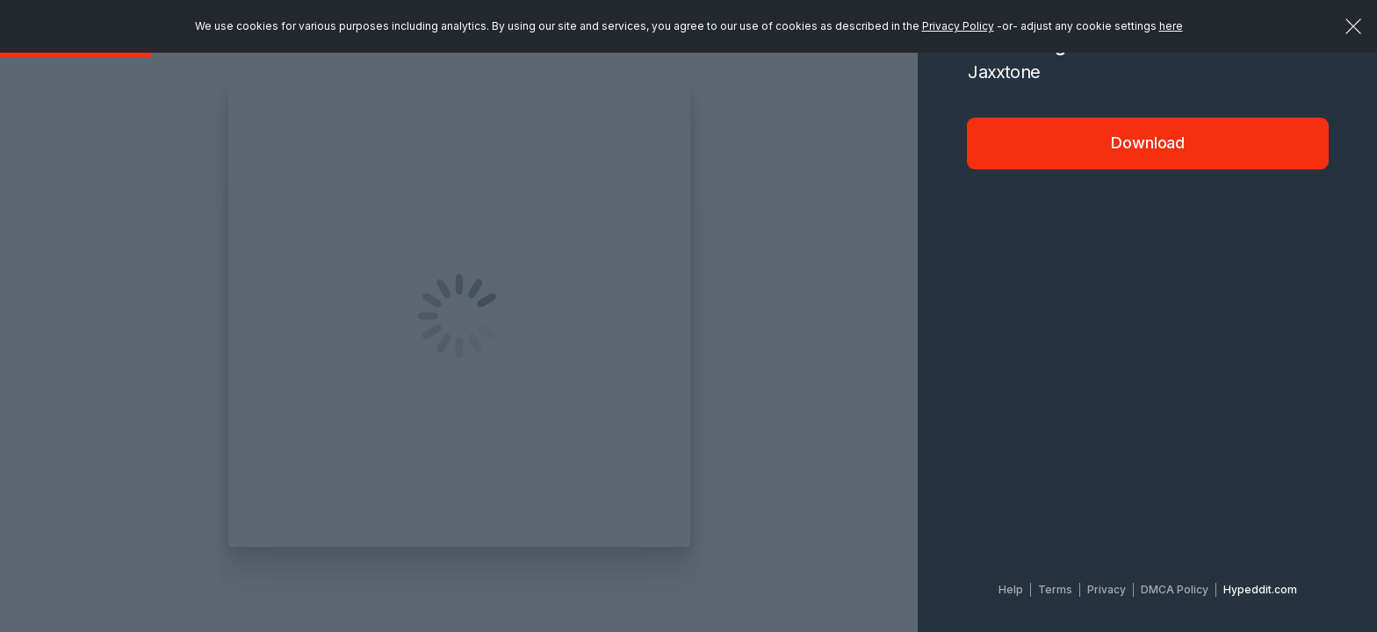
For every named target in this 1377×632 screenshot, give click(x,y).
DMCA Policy (1174, 589)
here (1171, 25)
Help (1011, 589)
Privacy (1106, 589)
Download (1148, 142)
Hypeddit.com (1260, 589)
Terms (1055, 589)
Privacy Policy (958, 25)
